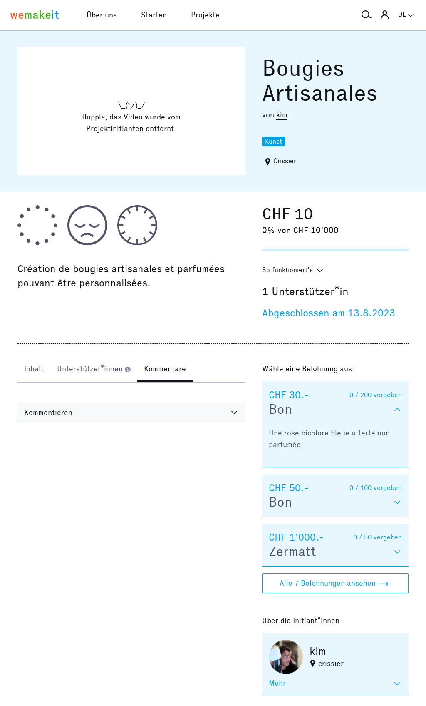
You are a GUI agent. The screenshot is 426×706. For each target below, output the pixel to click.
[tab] (33, 369)
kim (281, 114)
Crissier (284, 161)
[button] (366, 14)
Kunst (273, 141)
